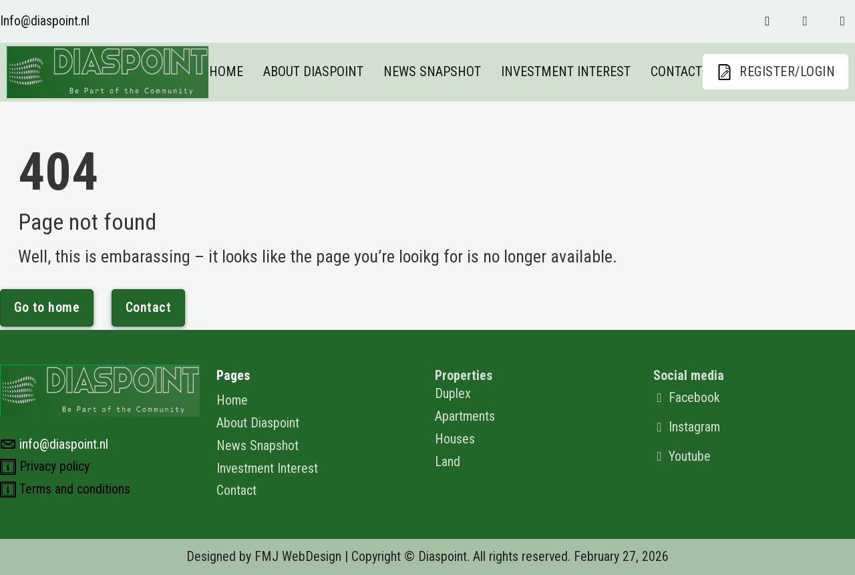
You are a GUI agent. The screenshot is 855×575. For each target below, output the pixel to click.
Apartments (465, 416)
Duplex (453, 393)
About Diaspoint (313, 71)
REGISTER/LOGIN (775, 72)
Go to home (46, 307)
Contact (676, 71)
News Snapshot (432, 71)
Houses (455, 439)
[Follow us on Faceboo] (767, 21)
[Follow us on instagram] (804, 21)
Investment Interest (566, 71)
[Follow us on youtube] (842, 21)
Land (447, 461)
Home (226, 71)
